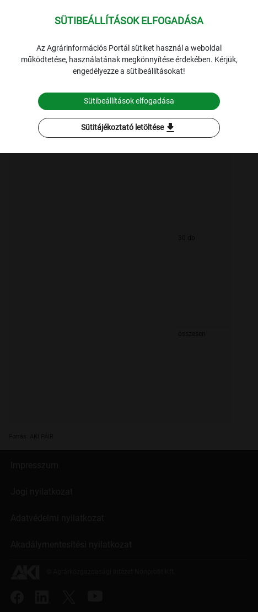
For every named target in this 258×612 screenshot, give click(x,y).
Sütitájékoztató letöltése (129, 127)
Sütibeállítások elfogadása (129, 100)
